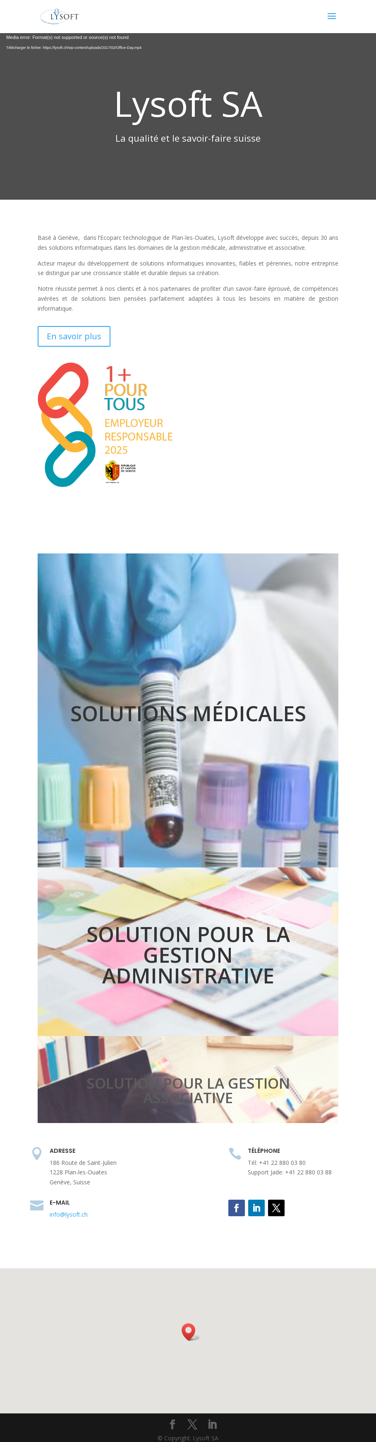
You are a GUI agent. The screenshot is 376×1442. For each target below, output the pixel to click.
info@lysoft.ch (69, 1214)
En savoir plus (74, 336)
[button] (191, 1332)
